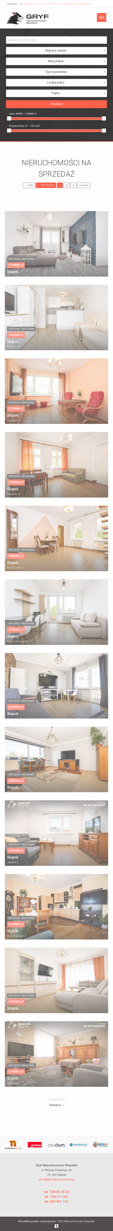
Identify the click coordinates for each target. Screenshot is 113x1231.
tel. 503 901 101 (57, 1201)
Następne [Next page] (55, 1105)
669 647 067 (70, 4)
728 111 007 (40, 4)
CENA (29, 185)
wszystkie (83, 185)
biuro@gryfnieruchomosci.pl (56, 1179)
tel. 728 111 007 (57, 1197)
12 (60, 185)
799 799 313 (55, 4)
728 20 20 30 (25, 4)
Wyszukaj (56, 104)
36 (73, 185)
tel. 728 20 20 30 (56, 1192)
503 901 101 (85, 4)
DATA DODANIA (46, 185)
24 (67, 185)
